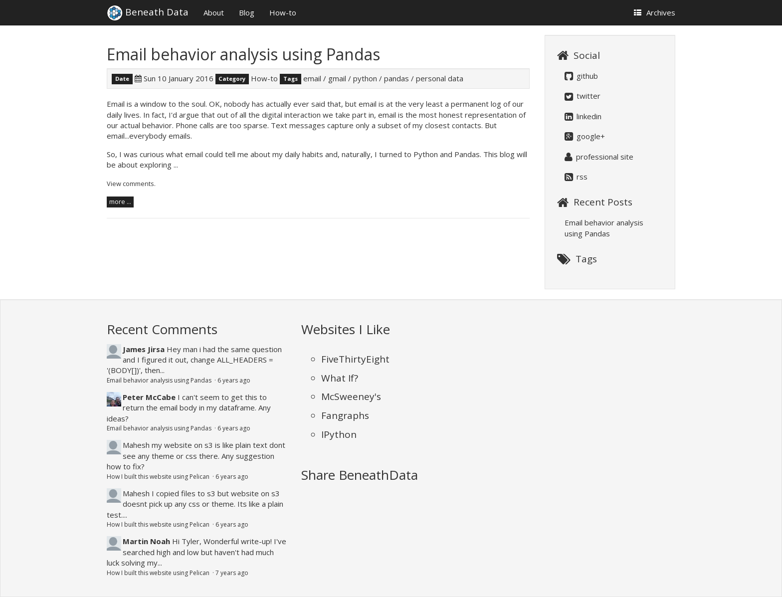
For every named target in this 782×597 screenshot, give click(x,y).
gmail (337, 78)
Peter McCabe (149, 397)
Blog (246, 12)
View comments (130, 183)
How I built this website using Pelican (159, 476)
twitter (582, 96)
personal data (439, 78)
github (581, 76)
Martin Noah (146, 541)
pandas (396, 78)
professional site (599, 157)
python (365, 78)
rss (576, 177)
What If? (339, 378)
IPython (339, 434)
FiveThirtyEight (355, 359)
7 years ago (231, 573)
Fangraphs (345, 415)
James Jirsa (144, 349)
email (312, 78)
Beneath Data (148, 7)
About (213, 12)
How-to (282, 12)
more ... (120, 201)
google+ (585, 136)
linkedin (583, 116)
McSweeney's (351, 396)
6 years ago (233, 380)
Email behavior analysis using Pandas (243, 54)
